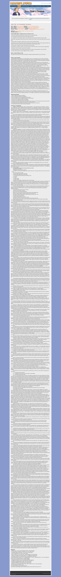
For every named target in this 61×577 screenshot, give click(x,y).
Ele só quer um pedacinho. (40, 29)
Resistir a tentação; (18, 30)
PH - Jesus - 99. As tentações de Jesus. (33, 27)
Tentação (22, 30)
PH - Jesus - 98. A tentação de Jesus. (33, 26)
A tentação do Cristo (20, 26)
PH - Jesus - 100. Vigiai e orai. (33, 28)
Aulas (16, 16)
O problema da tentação (20, 28)
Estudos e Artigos (12, 16)
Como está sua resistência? (29, 30)
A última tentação (21, 29)
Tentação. (19, 31)
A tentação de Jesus (20, 27)
